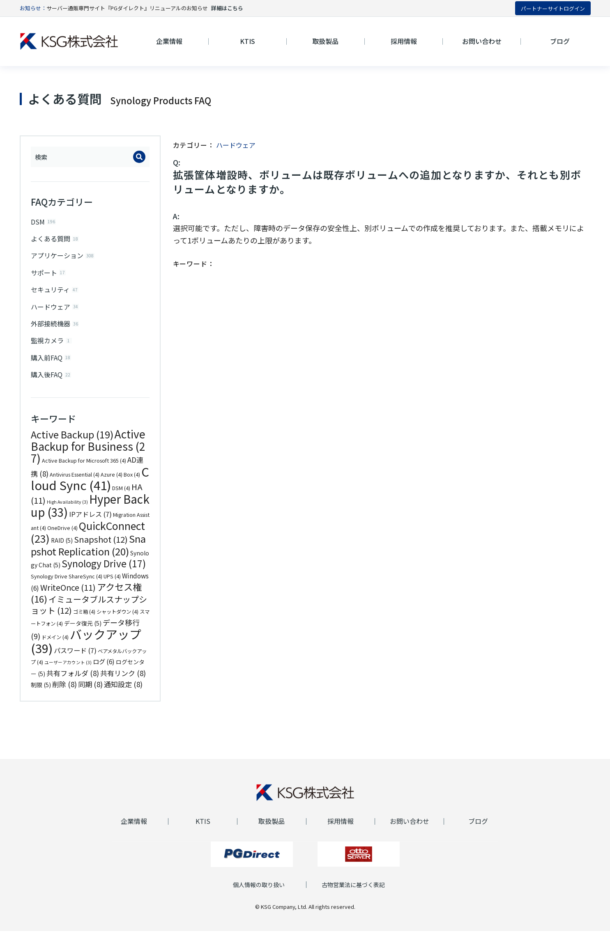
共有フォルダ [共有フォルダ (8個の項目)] (72, 680)
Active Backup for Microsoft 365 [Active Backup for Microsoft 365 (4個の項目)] (84, 467)
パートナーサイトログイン (553, 8)
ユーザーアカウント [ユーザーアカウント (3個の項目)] (68, 669)
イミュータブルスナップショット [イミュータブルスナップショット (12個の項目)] (89, 612)
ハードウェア (236, 145)
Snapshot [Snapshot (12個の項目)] (101, 546)
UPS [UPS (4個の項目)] (112, 583)
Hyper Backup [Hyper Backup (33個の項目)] (90, 512)
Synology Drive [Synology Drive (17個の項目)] (104, 570)
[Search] (139, 157)
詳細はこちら (227, 8)
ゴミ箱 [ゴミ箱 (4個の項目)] (84, 618)
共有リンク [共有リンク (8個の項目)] (123, 680)
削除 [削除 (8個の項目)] (64, 691)
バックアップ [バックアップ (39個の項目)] (86, 647)
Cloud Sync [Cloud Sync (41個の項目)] (90, 485)
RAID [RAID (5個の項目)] (62, 547)
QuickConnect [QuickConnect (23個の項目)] (88, 539)
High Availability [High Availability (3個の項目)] (67, 509)
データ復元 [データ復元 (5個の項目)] (82, 630)
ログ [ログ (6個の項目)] (104, 668)
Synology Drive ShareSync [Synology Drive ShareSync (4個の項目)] (66, 583)
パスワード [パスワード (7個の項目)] (75, 657)
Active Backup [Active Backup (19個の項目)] (72, 441)
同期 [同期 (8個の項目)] (90, 691)
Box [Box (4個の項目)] (132, 481)
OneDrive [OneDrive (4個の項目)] (62, 535)
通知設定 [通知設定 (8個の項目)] (123, 691)
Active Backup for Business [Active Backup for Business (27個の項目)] (88, 453)
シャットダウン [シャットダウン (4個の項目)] (117, 618)
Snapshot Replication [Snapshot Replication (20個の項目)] (88, 551)
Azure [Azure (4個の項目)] (111, 481)
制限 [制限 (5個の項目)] (41, 692)
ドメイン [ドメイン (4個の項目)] (55, 644)
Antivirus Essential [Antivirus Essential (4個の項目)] (74, 481)
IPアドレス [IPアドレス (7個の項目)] (90, 521)
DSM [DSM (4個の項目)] (121, 495)
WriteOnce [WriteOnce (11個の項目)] (68, 594)
